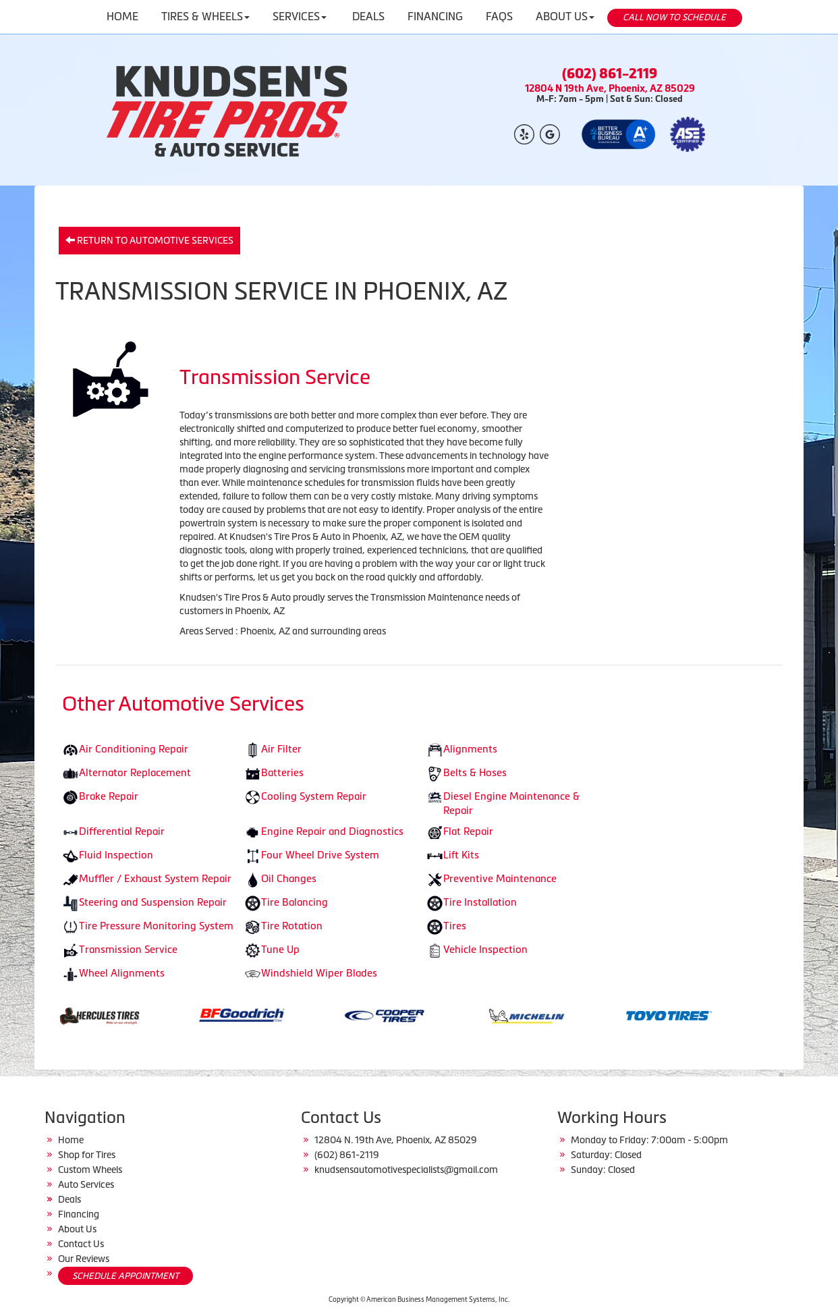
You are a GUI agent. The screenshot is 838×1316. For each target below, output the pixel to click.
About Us (77, 1229)
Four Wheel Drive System (320, 854)
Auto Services (86, 1184)
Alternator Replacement (135, 772)
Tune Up (280, 949)
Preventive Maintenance (500, 878)
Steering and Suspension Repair (153, 902)
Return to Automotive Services (149, 240)
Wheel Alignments (122, 973)
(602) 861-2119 (609, 73)
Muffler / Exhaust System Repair (155, 878)
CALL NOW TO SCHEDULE (674, 17)
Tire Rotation (292, 925)
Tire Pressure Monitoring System (156, 925)
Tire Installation (480, 902)
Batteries (282, 772)
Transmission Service (128, 949)
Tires (454, 925)
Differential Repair (122, 831)
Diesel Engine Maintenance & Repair (511, 803)
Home (71, 1139)
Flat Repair (468, 831)
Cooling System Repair (313, 796)
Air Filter (281, 749)
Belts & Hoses (475, 772)
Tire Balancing (294, 902)
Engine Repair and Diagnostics (332, 831)
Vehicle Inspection (485, 949)
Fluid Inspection (116, 854)
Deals (69, 1199)
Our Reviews (83, 1258)
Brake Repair (108, 796)
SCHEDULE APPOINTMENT (125, 1276)
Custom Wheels (90, 1169)
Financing (78, 1214)
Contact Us (81, 1243)
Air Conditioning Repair (133, 749)
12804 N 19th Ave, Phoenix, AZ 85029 (610, 88)
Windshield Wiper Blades (319, 973)
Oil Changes (288, 878)
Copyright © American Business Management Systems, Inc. (419, 1299)
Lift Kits (461, 854)
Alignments (470, 749)
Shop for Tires (86, 1154)
